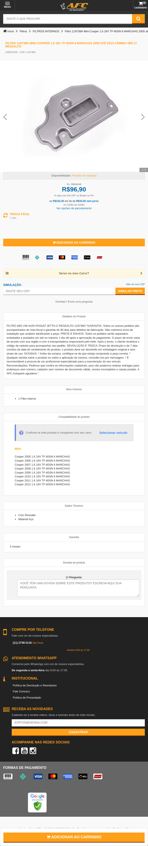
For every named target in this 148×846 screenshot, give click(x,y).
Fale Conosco (21, 691)
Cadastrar (78, 732)
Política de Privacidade (27, 697)
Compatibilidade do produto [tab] (74, 416)
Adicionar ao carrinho (74, 837)
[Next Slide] (143, 116)
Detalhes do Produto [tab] (74, 316)
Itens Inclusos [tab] (74, 389)
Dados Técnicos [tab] (74, 505)
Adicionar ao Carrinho (74, 242)
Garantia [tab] (74, 537)
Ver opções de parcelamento (74, 208)
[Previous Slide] (5, 116)
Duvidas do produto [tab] (74, 562)
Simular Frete (130, 291)
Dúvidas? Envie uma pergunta (73, 301)
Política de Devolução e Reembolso (35, 685)
